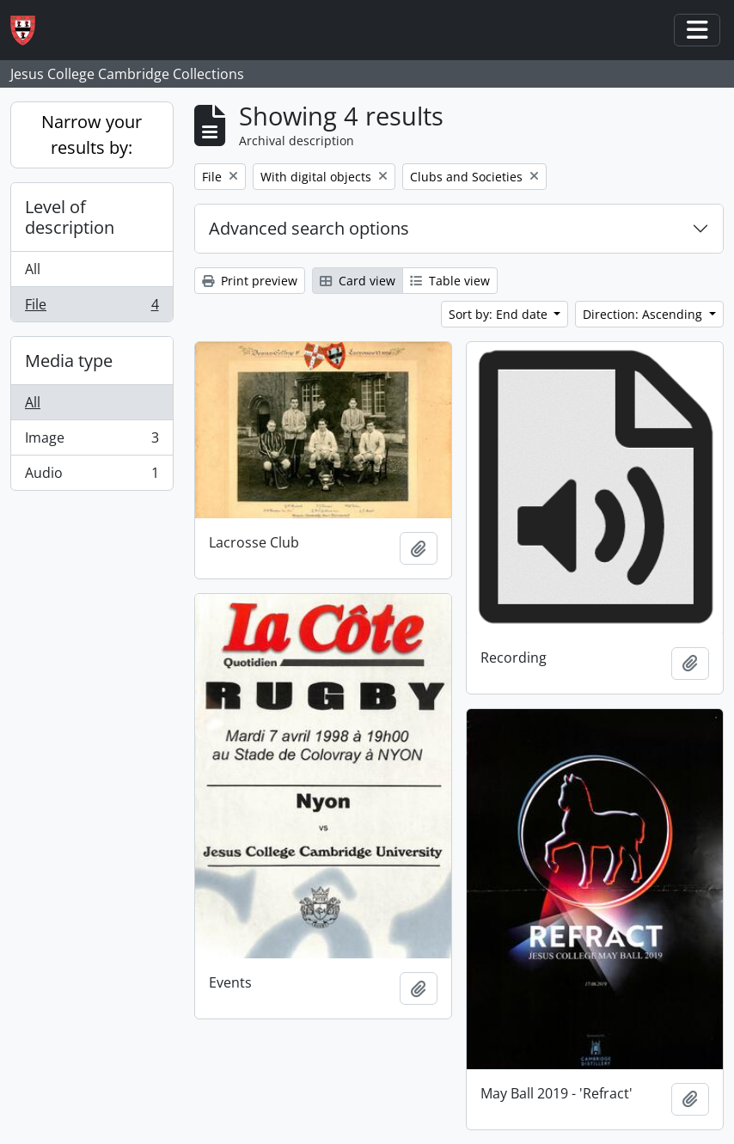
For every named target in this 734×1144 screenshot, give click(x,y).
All (32, 269)
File (91, 307)
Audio (91, 476)
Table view (450, 280)
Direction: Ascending (644, 314)
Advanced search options (309, 228)
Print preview (249, 280)
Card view (357, 280)
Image (91, 441)
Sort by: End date (500, 314)
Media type (69, 360)
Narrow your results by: (91, 134)
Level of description (69, 217)
